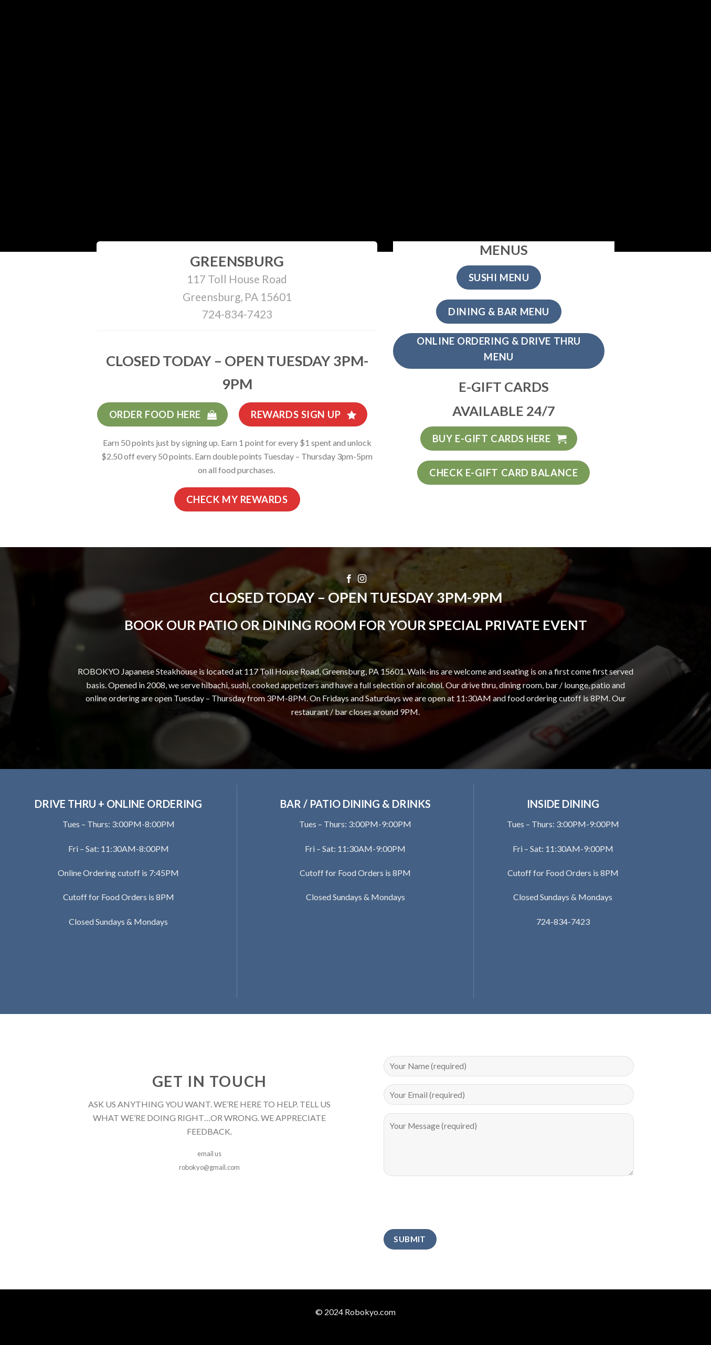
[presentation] (463, 1204)
